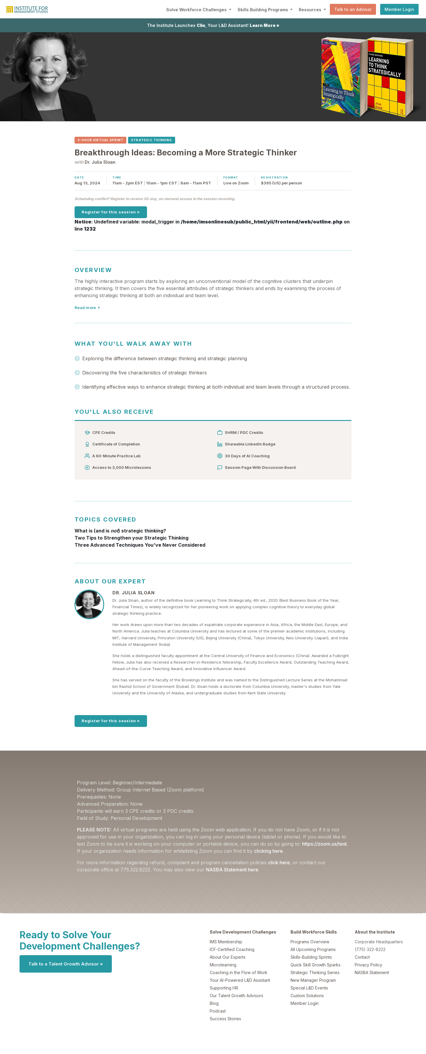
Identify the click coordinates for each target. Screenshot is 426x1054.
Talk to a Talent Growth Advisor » (65, 964)
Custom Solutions (307, 995)
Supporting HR (224, 987)
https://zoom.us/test (324, 844)
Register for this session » (111, 212)
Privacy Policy (368, 964)
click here (279, 862)
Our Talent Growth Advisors (236, 995)
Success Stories (225, 1018)
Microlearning (223, 964)
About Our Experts (228, 957)
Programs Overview (310, 941)
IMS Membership (226, 941)
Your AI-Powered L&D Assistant (240, 980)
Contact (362, 957)
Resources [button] (310, 9)
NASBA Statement (372, 972)
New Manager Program (313, 980)
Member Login (399, 9)
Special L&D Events (309, 987)
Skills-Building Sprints (311, 957)
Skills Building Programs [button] (263, 9)
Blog (214, 1003)
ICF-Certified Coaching (232, 949)
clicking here (268, 851)
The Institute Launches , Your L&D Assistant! (213, 25)
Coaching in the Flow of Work (238, 972)
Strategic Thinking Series (315, 972)
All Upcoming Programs (313, 949)
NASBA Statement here (232, 870)
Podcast (218, 1010)
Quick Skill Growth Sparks (316, 964)
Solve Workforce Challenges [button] (197, 9)
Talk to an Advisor (353, 9)
